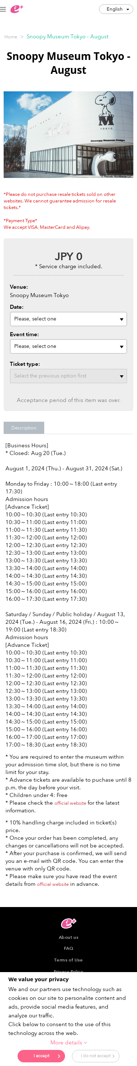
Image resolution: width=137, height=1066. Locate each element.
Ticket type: (25, 364)
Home (10, 37)
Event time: (24, 334)
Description (24, 428)
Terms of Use (68, 960)
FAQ (68, 948)
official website (70, 803)
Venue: (19, 287)
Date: (17, 307)
